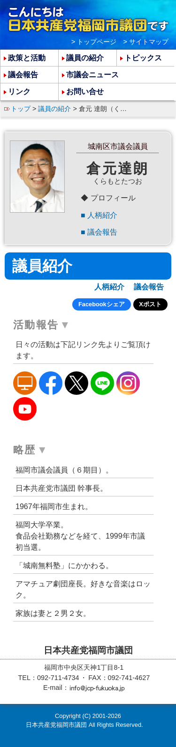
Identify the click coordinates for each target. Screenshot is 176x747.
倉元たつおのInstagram (128, 383)
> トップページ (93, 41)
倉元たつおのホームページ (25, 383)
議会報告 (102, 232)
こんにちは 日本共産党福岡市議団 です (88, 19)
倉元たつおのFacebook (50, 383)
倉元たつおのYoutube (25, 409)
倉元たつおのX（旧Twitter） (76, 383)
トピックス (143, 58)
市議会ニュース (92, 75)
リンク (19, 92)
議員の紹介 (54, 108)
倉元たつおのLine (102, 383)
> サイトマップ (145, 41)
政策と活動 (27, 58)
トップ (21, 108)
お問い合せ (85, 92)
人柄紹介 (102, 215)
